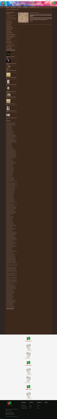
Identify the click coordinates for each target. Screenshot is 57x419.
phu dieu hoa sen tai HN (9, 197)
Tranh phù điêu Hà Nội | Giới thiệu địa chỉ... (11, 97)
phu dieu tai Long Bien (9, 218)
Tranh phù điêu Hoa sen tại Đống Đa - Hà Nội (11, 263)
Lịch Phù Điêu (8, 39)
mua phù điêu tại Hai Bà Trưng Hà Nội (11, 136)
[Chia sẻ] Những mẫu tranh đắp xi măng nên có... (11, 118)
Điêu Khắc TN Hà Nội (9, 128)
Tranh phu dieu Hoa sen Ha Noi (10, 256)
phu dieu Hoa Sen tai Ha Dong (10, 190)
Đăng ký (50, 0)
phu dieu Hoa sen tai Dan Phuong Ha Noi (11, 185)
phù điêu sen (8, 215)
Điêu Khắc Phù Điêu (9, 126)
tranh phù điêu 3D (14, 242)
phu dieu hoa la (8, 157)
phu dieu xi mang (9, 232)
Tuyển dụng (30, 406)
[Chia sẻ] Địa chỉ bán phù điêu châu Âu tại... (11, 85)
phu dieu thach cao (9, 220)
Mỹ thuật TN (1, 418)
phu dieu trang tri (9, 225)
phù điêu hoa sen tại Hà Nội (10, 195)
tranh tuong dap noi (9, 298)
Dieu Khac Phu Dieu (12, 124)
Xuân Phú (12, 303)
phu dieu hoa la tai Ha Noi (10, 160)
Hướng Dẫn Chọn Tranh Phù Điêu (11, 15)
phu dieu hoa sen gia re (9, 172)
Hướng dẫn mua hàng (24, 408)
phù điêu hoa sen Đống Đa (10, 169)
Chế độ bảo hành (23, 405)
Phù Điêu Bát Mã (8, 31)
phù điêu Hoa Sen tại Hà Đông (10, 192)
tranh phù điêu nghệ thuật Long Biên (11, 286)
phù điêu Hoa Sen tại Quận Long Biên (11, 206)
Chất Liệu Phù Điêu (11, 48)
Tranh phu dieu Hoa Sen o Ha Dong (11, 261)
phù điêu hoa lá (13, 157)
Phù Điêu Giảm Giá (9, 26)
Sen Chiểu (11, 237)
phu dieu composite (9, 145)
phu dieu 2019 (11, 138)
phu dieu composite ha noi (10, 148)
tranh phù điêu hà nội (9, 249)
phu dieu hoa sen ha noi (9, 174)
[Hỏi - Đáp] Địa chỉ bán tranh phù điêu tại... (11, 78)
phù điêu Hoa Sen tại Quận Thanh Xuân (11, 208)
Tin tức (30, 408)
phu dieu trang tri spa (9, 230)
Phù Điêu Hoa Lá (8, 24)
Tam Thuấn (8, 239)
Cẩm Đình (8, 124)
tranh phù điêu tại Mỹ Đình (10, 293)
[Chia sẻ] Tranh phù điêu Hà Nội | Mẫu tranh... (11, 71)
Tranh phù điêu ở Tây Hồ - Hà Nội (10, 291)
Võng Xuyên (8, 303)
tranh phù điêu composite (10, 244)
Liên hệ (38, 406)
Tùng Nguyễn (16, 416)
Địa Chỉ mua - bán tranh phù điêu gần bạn (11, 19)
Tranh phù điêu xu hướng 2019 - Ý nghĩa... (10, 57)
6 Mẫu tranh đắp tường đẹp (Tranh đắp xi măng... (11, 111)
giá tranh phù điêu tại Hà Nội (10, 131)
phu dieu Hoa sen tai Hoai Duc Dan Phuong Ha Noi (11, 203)
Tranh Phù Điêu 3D (9, 46)
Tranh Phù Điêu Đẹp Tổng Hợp (11, 45)
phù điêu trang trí (14, 225)
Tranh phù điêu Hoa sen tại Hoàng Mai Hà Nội (11, 282)
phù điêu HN (14, 155)
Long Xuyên (11, 133)
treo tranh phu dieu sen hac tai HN (11, 300)
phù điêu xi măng (14, 232)
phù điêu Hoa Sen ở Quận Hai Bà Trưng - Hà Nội (11, 181)
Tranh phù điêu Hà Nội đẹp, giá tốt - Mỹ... (11, 104)
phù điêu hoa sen (14, 162)
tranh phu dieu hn (9, 251)
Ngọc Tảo (8, 138)
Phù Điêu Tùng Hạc (9, 29)
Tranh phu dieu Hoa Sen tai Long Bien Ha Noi (11, 276)
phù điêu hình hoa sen (9, 155)
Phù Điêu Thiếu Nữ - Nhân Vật (10, 34)
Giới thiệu (38, 408)
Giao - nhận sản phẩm (24, 406)
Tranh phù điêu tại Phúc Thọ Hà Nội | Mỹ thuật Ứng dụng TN (40, 15)
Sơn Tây (14, 237)
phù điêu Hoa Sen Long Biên (10, 179)
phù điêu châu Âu (9, 143)
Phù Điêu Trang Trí (11, 42)
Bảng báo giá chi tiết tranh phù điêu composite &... (11, 92)
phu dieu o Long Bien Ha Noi (10, 213)
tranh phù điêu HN (14, 251)
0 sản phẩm (47, 2)
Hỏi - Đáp (30, 405)
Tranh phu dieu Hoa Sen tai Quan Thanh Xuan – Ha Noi (11, 278)
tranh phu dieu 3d (9, 242)
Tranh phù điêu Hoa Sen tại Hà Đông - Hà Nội (11, 272)
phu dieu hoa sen (9, 162)
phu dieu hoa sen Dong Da (10, 167)
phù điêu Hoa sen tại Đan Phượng (10, 183)
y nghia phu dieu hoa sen (10, 305)
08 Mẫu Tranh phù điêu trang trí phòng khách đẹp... (11, 64)
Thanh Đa (15, 239)
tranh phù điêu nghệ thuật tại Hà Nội (11, 288)
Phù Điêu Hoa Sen (8, 21)
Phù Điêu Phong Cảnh (9, 37)
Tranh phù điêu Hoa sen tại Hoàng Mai (11, 280)
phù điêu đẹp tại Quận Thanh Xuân (11, 150)
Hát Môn (8, 133)
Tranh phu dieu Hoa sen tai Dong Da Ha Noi (11, 266)
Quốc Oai (8, 237)
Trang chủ (7, 9)
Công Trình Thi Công (9, 16)
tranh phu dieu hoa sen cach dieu (10, 254)
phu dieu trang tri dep (9, 227)
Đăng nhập (46, 0)
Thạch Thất (11, 239)
